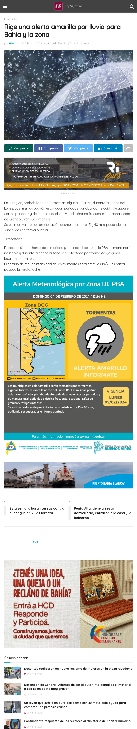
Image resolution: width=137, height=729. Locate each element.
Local (17, 19)
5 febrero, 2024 (32, 43)
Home (7, 19)
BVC (12, 43)
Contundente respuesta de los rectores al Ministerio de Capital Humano (77, 721)
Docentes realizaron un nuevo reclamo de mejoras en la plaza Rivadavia (78, 669)
